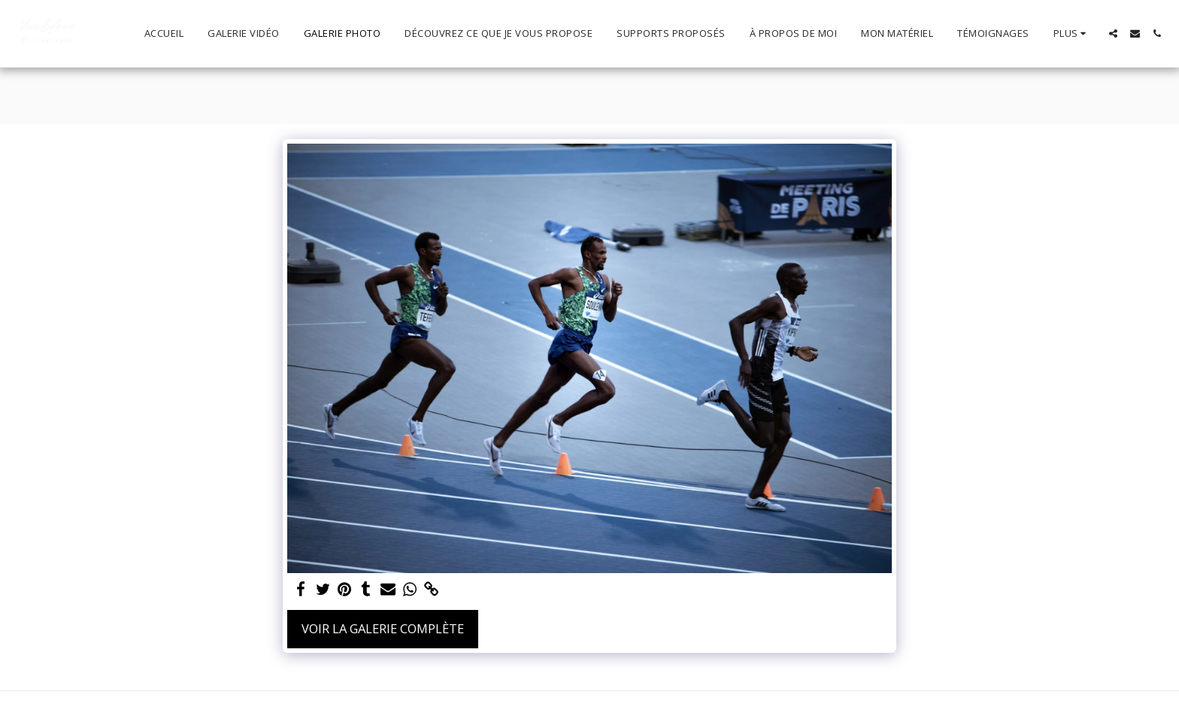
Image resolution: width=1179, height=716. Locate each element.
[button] (1113, 33)
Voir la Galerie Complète (383, 628)
